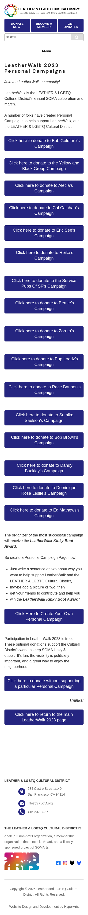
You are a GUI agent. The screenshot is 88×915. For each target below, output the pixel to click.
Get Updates (71, 25)
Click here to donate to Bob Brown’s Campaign (44, 440)
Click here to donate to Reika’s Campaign (44, 255)
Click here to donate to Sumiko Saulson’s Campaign (44, 418)
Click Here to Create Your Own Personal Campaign (44, 616)
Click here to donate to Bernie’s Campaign (44, 306)
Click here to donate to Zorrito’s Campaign (44, 334)
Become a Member (44, 25)
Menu (44, 51)
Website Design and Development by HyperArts (44, 906)
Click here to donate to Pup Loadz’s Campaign (44, 362)
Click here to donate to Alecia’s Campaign (44, 188)
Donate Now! (17, 25)
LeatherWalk (60, 121)
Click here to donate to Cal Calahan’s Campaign (44, 210)
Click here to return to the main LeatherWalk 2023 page (44, 717)
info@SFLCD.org (40, 803)
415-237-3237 (38, 812)
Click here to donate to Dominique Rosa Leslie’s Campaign (43, 490)
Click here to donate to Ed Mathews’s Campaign (44, 513)
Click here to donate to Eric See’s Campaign (44, 233)
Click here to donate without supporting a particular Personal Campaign (44, 683)
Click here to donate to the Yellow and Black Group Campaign (44, 166)
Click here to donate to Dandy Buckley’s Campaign (43, 468)
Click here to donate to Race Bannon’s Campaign (44, 390)
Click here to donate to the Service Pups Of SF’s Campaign (44, 283)
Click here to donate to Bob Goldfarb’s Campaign (44, 143)
